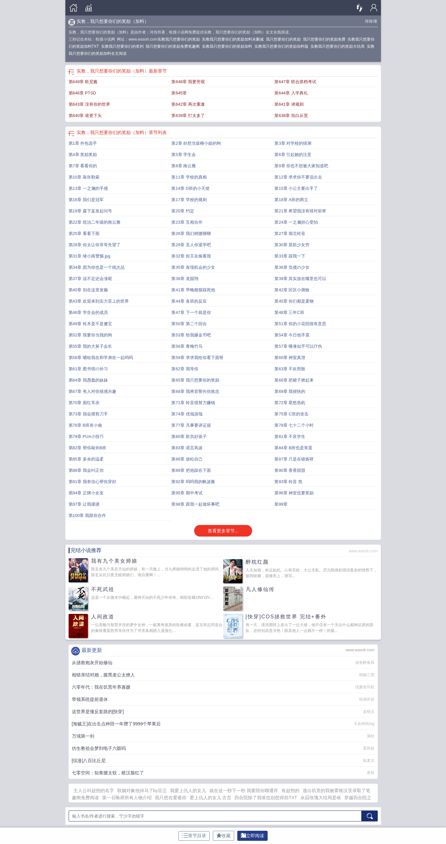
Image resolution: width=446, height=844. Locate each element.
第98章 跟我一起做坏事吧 (195, 504)
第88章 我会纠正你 (86, 470)
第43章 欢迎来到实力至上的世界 (99, 301)
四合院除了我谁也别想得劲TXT (265, 797)
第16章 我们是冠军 (86, 199)
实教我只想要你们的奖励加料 (228, 46)
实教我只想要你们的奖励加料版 (282, 46)
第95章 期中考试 (186, 492)
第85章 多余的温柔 (86, 459)
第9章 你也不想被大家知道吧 (301, 165)
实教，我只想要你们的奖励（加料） (113, 21)
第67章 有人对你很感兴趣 (92, 391)
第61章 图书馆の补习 (88, 368)
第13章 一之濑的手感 (88, 188)
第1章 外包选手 (83, 143)
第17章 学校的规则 (188, 199)
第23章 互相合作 (186, 222)
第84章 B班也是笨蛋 (293, 447)
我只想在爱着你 (170, 797)
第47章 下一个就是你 (191, 312)
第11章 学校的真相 (188, 177)
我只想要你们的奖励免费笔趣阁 (174, 46)
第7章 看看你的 (83, 165)
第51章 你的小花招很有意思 (300, 323)
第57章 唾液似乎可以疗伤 (298, 346)
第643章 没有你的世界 (89, 104)
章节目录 (194, 835)
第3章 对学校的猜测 (292, 143)
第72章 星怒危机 (289, 402)
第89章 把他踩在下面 (191, 470)
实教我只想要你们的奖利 (123, 46)
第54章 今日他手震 (291, 335)
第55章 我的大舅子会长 (90, 346)
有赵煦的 (290, 790)
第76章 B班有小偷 (85, 425)
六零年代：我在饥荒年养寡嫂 (101, 687)
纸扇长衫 (367, 699)
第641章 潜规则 (288, 104)
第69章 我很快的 (289, 391)
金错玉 (369, 711)
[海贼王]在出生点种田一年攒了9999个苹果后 (116, 723)
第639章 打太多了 (187, 115)
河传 (369, 21)
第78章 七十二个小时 (294, 425)
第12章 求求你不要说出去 (298, 177)
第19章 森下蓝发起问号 (90, 211)
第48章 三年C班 (289, 312)
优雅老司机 (365, 687)
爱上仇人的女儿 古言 (211, 797)
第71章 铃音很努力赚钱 (193, 402)
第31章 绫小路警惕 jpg (89, 256)
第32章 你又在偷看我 (191, 256)
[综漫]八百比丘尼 (89, 760)
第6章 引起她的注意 (292, 154)
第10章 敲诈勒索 (84, 177)
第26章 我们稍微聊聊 (191, 233)
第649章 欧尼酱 (83, 81)
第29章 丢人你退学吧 (191, 244)
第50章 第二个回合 (188, 323)
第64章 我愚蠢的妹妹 (88, 380)
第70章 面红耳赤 (84, 402)
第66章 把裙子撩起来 (294, 380)
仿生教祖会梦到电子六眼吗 (99, 748)
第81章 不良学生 (289, 436)
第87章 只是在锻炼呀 (294, 459)
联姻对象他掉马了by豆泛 (142, 790)
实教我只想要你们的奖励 (179, 39)
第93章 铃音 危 (288, 481)
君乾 (371, 773)
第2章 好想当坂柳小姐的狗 (196, 143)
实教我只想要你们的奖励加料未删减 (234, 39)
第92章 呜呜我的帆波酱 (193, 481)
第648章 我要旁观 (187, 81)
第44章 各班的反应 (188, 301)
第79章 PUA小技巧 (86, 436)
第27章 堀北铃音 (289, 233)
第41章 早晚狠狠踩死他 (193, 289)
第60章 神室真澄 (289, 357)
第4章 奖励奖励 (83, 154)
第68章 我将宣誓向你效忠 (195, 391)
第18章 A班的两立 (291, 199)
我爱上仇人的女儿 (188, 790)
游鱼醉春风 (365, 662)
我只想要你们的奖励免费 (325, 39)
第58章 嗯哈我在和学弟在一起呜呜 (101, 357)
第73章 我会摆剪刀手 (88, 414)
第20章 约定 (182, 211)
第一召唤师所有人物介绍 (127, 797)
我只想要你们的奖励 (284, 39)
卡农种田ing (364, 724)
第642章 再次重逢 (187, 104)
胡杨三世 (367, 675)
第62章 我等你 (184, 368)
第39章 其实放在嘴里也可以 (300, 278)
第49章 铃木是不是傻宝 (90, 323)
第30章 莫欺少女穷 (291, 244)
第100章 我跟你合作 (87, 515)
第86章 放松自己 (186, 459)
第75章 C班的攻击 (291, 414)
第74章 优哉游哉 (186, 414)
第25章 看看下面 (84, 233)
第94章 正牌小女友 (86, 492)
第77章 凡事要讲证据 (191, 425)
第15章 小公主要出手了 (296, 188)
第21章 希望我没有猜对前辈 (300, 211)
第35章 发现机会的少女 (193, 267)
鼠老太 (369, 760)
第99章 (280, 504)
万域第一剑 (83, 736)
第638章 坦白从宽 (291, 115)
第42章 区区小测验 (291, 289)
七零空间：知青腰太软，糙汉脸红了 (108, 772)
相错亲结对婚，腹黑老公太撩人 (103, 674)
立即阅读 (252, 835)
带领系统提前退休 (90, 699)
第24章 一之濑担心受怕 (296, 222)
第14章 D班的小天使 (190, 188)
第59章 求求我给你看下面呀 (197, 357)
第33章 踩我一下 (289, 256)
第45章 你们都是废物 (294, 301)
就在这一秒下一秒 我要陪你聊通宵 (243, 790)
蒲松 (371, 736)
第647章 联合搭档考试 (295, 81)
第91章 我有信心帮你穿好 (92, 481)
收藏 (223, 835)
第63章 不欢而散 (289, 368)
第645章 (179, 93)
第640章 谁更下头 (85, 115)
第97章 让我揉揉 (84, 504)
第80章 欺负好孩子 (188, 436)
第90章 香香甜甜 (289, 470)
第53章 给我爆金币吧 (191, 335)
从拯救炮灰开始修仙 (92, 662)
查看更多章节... (223, 530)
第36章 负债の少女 (291, 267)
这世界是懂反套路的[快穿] (98, 711)
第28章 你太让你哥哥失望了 (94, 244)
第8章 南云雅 (183, 165)
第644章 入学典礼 (291, 93)
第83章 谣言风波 (186, 447)
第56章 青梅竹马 (186, 346)
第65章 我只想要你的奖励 (195, 380)
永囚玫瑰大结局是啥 (320, 797)
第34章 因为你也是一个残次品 (97, 267)
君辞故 (369, 748)
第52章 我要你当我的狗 (90, 335)
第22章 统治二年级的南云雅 (94, 222)
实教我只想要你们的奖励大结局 (338, 46)
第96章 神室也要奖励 (294, 492)
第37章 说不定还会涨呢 (90, 278)
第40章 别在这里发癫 (88, 289)
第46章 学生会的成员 (88, 312)
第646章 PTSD (82, 93)
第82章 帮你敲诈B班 (88, 447)
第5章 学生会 (183, 154)
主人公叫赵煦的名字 (93, 790)
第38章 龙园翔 (184, 278)
